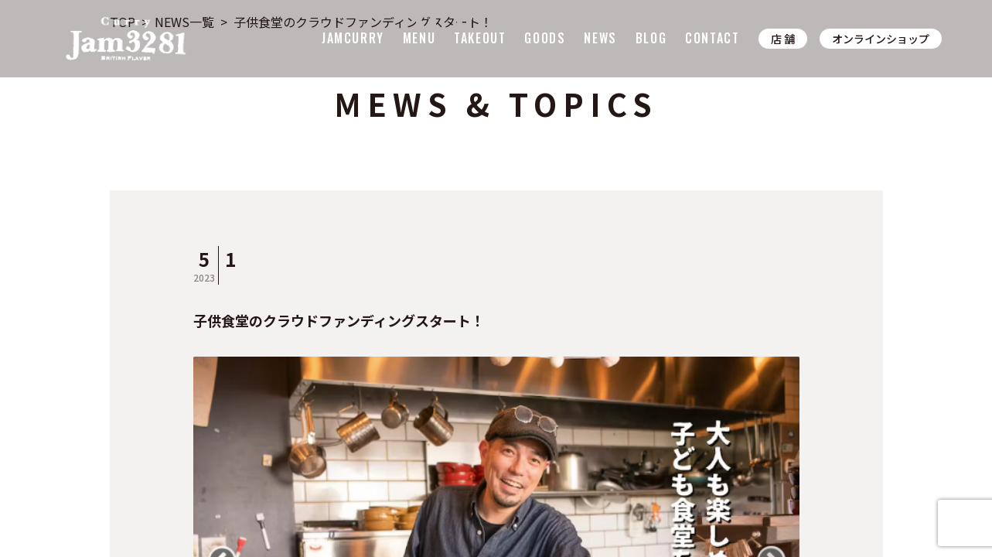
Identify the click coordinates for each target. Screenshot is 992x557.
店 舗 (783, 38)
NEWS (600, 38)
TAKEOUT (480, 38)
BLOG (651, 38)
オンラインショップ (880, 38)
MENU (419, 38)
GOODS (544, 38)
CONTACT (712, 38)
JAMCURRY (353, 38)
